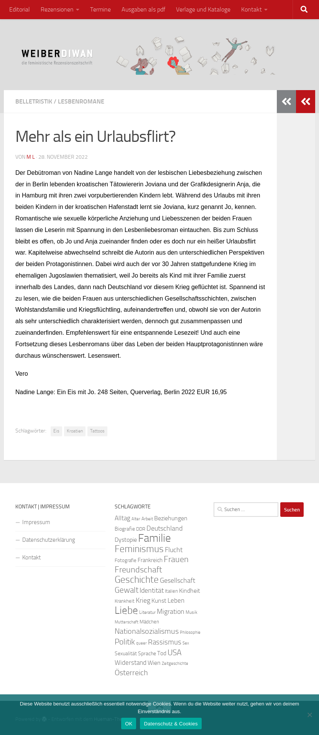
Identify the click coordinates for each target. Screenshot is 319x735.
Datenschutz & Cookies (170, 724)
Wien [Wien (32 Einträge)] (154, 662)
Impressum (36, 522)
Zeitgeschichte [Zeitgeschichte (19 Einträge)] (175, 663)
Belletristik (33, 101)
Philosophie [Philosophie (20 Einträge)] (190, 632)
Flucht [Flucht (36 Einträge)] (174, 550)
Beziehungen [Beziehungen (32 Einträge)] (170, 518)
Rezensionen (57, 9)
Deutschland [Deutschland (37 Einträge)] (164, 528)
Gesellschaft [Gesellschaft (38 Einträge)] (177, 580)
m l (30, 157)
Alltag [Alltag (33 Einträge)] (122, 518)
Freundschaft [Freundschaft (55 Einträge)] (138, 569)
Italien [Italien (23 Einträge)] (171, 591)
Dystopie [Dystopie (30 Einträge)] (126, 539)
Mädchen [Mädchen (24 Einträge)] (149, 622)
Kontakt (251, 9)
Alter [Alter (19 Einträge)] (136, 518)
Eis (56, 431)
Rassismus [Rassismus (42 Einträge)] (164, 642)
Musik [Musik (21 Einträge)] (191, 612)
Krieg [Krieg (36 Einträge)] (143, 601)
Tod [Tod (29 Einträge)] (161, 653)
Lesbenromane (81, 101)
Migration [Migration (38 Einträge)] (170, 611)
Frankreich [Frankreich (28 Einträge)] (150, 560)
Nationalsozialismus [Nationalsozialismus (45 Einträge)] (147, 631)
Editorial (19, 9)
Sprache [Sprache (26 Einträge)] (147, 653)
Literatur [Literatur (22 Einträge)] (147, 612)
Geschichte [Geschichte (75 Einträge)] (137, 579)
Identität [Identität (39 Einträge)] (152, 590)
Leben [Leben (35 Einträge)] (176, 600)
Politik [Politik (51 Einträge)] (125, 641)
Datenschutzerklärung (48, 539)
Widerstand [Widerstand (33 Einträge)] (130, 662)
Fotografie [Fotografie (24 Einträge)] (125, 560)
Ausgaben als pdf (143, 9)
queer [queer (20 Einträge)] (141, 643)
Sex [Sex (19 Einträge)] (186, 643)
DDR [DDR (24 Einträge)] (140, 529)
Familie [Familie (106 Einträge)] (154, 538)
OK (128, 724)
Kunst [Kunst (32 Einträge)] (158, 600)
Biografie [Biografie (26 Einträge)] (125, 529)
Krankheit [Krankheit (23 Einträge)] (125, 601)
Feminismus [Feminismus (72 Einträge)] (139, 548)
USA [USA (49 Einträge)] (174, 652)
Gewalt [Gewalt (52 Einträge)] (126, 590)
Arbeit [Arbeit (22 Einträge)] (147, 518)
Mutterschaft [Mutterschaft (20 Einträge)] (126, 622)
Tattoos (97, 431)
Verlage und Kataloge (203, 9)
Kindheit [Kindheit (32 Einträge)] (189, 590)
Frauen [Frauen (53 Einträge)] (176, 559)
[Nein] (309, 715)
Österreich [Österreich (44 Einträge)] (131, 672)
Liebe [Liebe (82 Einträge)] (126, 610)
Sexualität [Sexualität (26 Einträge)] (126, 653)
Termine (100, 9)
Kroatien (75, 431)
